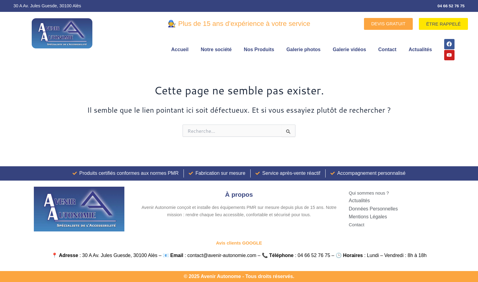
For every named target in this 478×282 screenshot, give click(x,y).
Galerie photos (303, 49)
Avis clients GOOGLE (239, 242)
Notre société (216, 49)
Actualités (420, 49)
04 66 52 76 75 (450, 5)
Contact (387, 49)
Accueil (180, 49)
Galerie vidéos (349, 49)
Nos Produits (259, 49)
